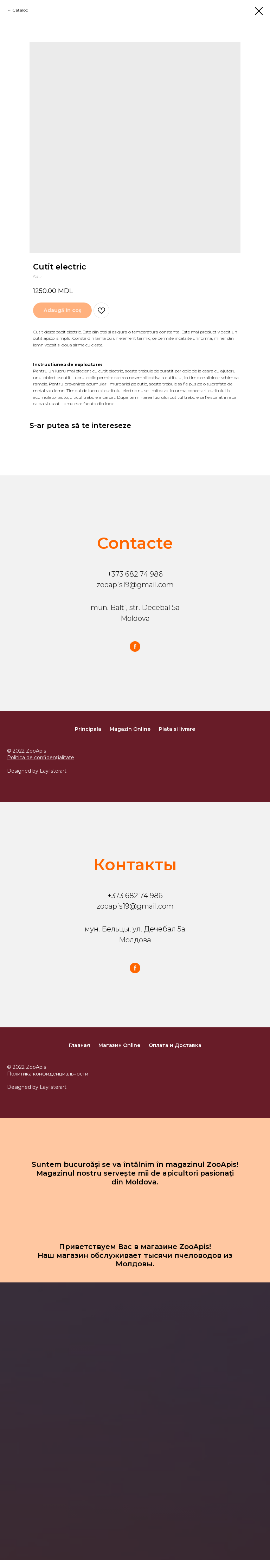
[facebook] (135, 646)
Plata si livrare (177, 729)
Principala (88, 729)
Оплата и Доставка (175, 1045)
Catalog (20, 10)
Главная (79, 1045)
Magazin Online (130, 729)
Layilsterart (53, 771)
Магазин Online (119, 1045)
